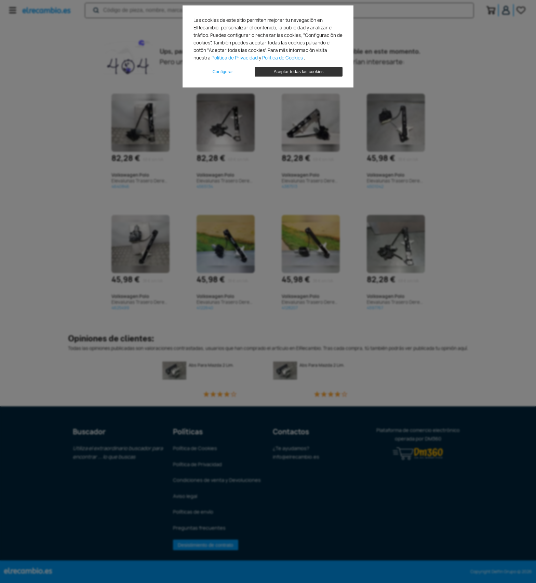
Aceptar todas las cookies (299, 71)
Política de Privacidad (235, 58)
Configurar (223, 71)
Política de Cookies (283, 58)
